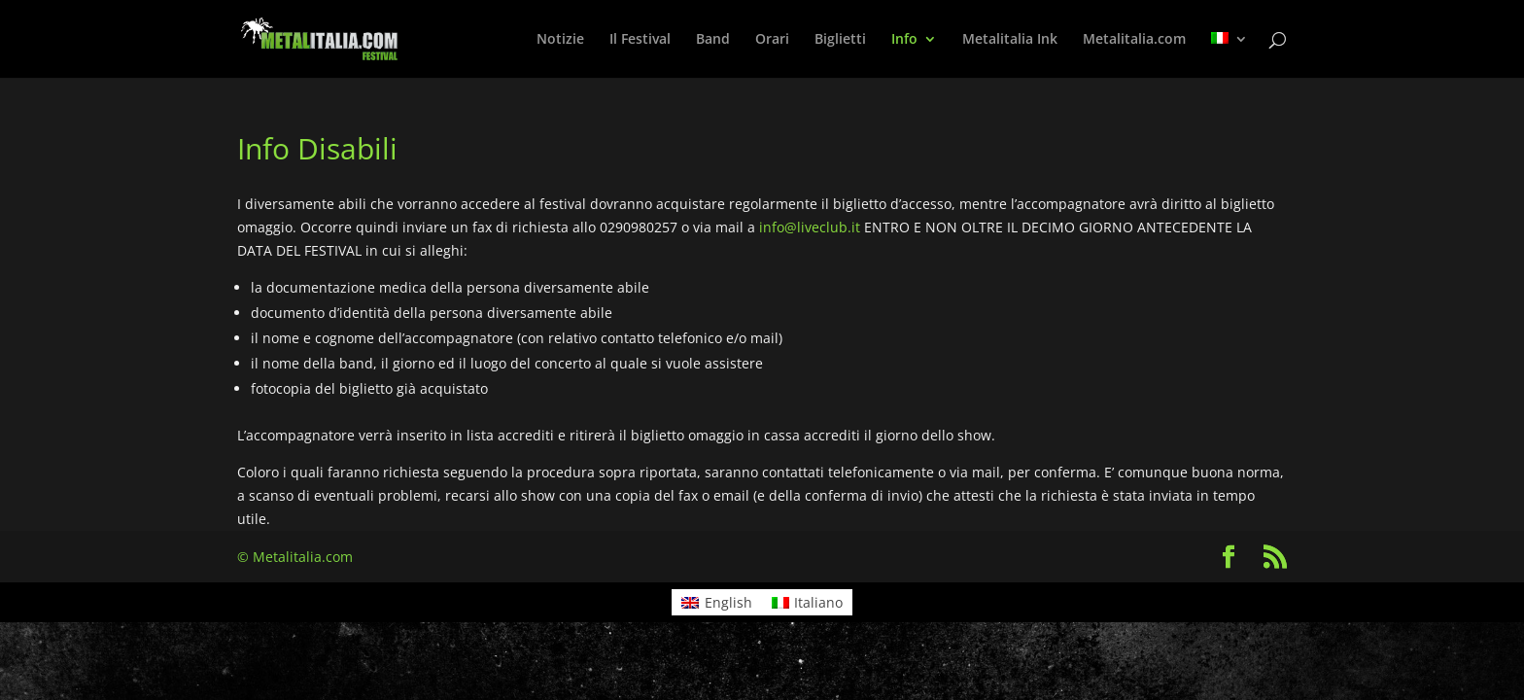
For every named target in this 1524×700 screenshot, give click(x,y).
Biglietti (840, 40)
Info (904, 40)
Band (713, 40)
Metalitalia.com (1134, 40)
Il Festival (640, 40)
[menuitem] (1229, 55)
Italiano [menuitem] (818, 602)
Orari (772, 40)
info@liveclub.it (809, 227)
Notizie (560, 40)
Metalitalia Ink (1009, 40)
